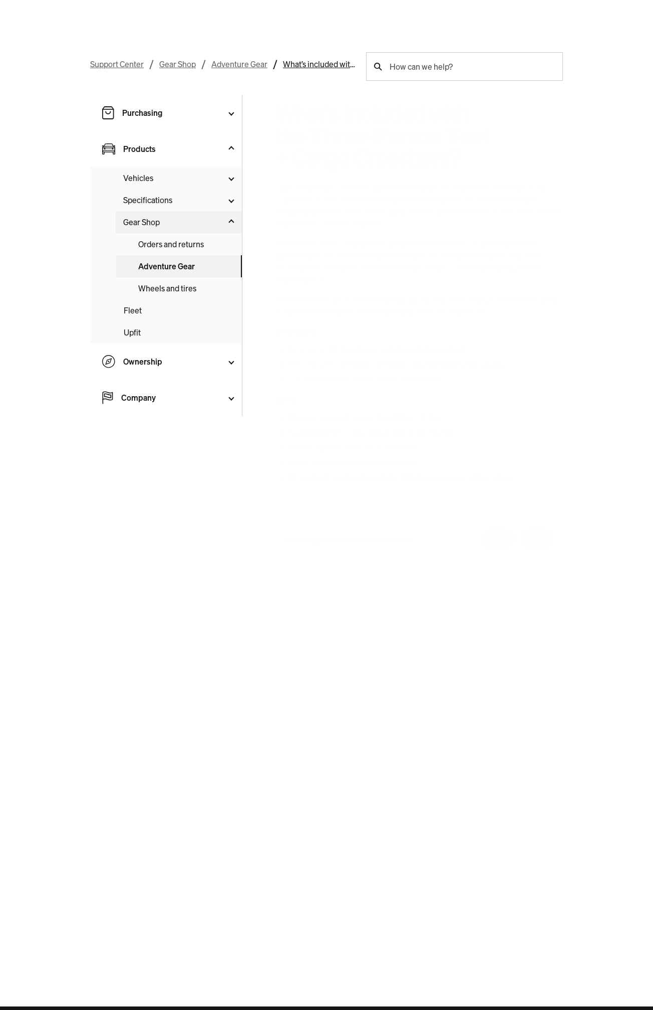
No (536, 538)
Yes (498, 538)
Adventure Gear (239, 64)
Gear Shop (177, 64)
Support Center (117, 64)
